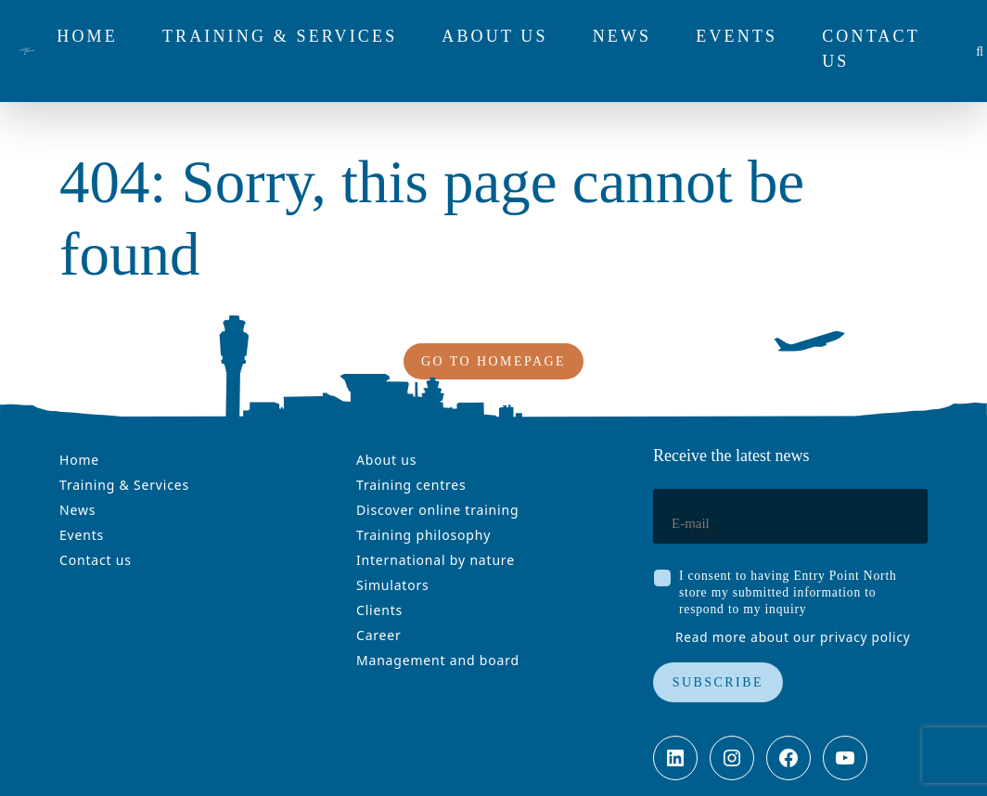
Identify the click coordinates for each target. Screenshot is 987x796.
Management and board (437, 660)
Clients (379, 610)
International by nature (435, 560)
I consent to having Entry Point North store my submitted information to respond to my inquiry (788, 592)
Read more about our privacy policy (793, 637)
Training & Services (124, 485)
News (77, 510)
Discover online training (437, 510)
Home (79, 460)
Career (379, 635)
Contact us (95, 560)
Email (705, 530)
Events (81, 535)
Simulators (392, 585)
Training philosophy (423, 535)
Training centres (411, 485)
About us (386, 460)
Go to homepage (493, 361)
